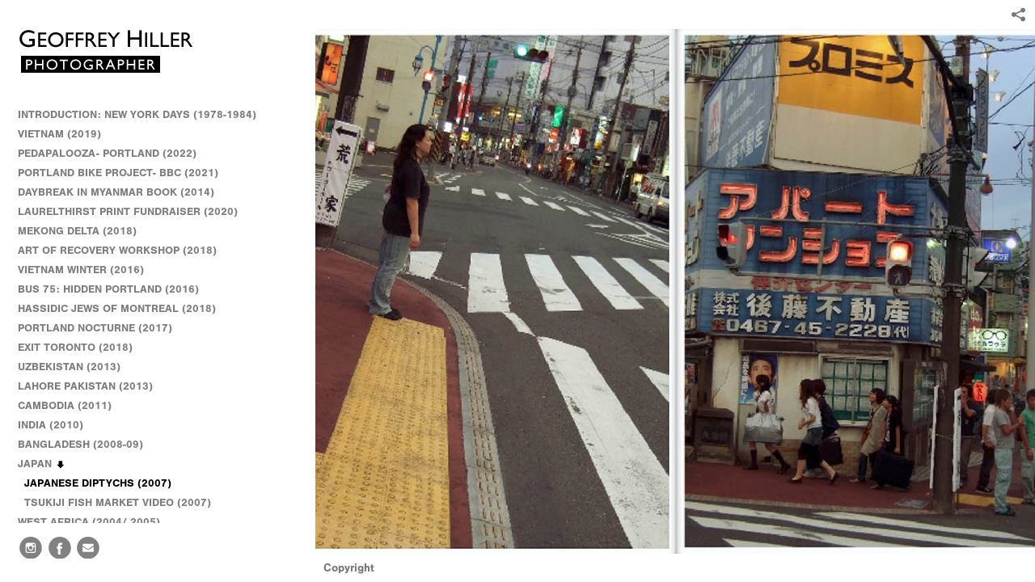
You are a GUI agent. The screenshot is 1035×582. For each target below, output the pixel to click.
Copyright (348, 568)
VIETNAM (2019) (59, 134)
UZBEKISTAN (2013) (69, 367)
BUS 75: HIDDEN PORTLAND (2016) (108, 289)
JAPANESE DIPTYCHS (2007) (97, 483)
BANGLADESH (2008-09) (88, 444)
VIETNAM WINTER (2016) (88, 270)
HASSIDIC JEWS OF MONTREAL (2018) (117, 308)
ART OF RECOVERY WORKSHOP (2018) (117, 250)
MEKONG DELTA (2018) (77, 231)
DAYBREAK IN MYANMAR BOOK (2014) (116, 192)
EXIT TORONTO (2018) (75, 347)
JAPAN (42, 464)
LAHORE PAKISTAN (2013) (92, 386)
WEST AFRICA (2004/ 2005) (96, 522)
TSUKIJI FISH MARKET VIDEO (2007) (117, 502)
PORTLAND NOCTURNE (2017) (95, 328)
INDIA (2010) (58, 425)
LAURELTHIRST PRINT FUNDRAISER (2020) (128, 211)
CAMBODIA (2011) (72, 405)
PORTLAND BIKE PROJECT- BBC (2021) (118, 173)
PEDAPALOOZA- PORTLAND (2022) (107, 153)
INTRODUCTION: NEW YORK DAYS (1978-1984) (137, 114)
